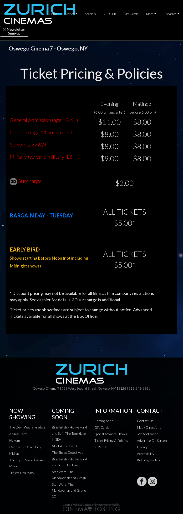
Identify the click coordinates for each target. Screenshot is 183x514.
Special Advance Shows (110, 434)
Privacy (142, 447)
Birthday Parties (148, 460)
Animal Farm (18, 434)
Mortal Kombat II (64, 446)
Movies (70, 14)
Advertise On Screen (152, 440)
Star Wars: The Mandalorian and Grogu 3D (69, 490)
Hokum (14, 440)
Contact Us (145, 421)
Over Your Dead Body (25, 447)
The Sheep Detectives (67, 452)
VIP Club (109, 14)
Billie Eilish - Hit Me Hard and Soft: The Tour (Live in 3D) (69, 433)
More (149, 14)
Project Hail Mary (21, 473)
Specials (90, 14)
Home (53, 14)
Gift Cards (130, 14)
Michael (14, 453)
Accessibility (145, 454)
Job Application (147, 434)
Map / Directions (149, 427)
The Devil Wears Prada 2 (27, 427)
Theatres (170, 14)
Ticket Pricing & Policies (111, 440)
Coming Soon (103, 421)
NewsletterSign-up (14, 31)
